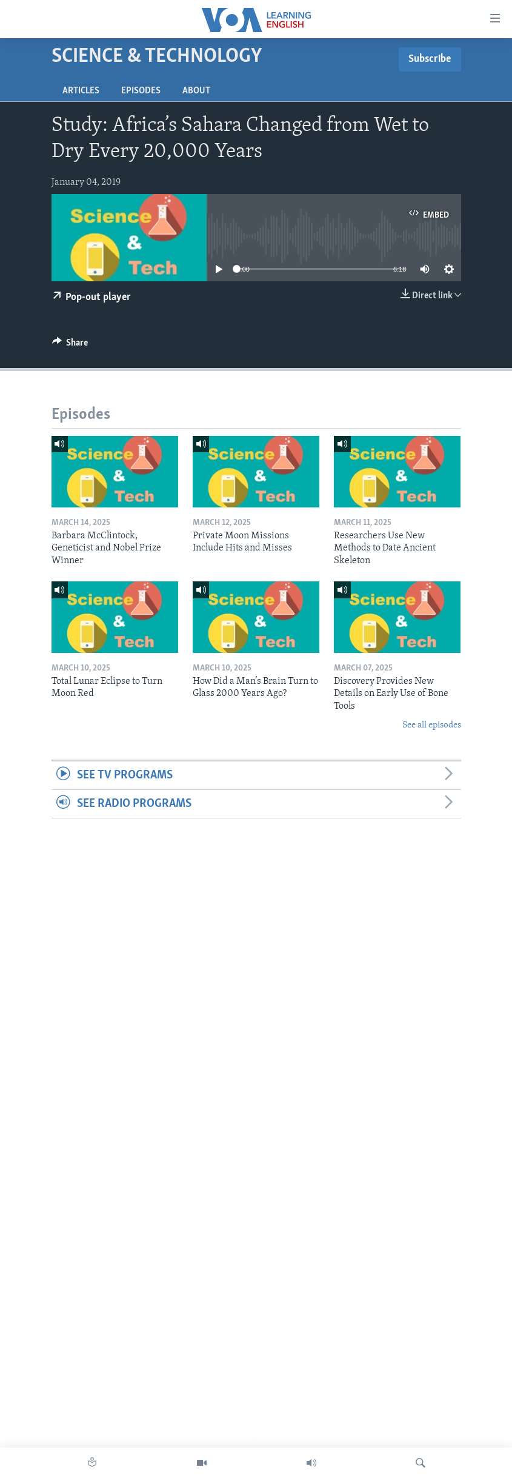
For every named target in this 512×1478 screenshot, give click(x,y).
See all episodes (431, 725)
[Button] (70, 345)
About (196, 91)
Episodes (141, 91)
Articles (80, 91)
